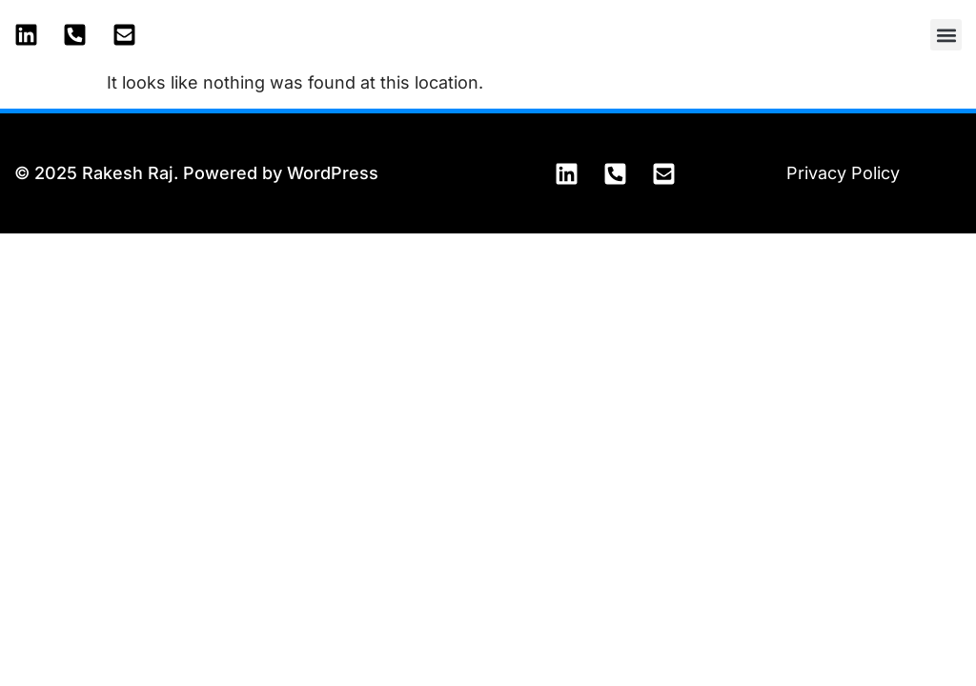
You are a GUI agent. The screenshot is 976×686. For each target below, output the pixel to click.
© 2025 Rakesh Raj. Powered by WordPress (196, 173)
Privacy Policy (843, 173)
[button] (946, 34)
